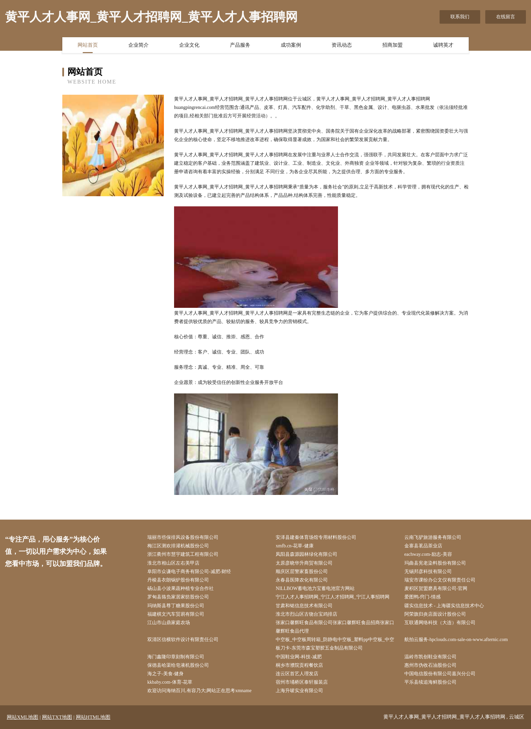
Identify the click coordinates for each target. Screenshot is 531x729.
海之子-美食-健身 (165, 673)
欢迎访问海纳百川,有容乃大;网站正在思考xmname (199, 690)
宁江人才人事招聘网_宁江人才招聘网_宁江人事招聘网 (332, 596)
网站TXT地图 (57, 717)
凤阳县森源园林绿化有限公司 (306, 554)
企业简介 (138, 45)
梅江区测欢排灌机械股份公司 (178, 545)
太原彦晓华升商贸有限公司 (304, 563)
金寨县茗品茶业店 (423, 545)
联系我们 (459, 16)
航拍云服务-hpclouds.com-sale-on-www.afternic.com (456, 639)
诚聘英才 (443, 45)
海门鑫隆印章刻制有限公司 (175, 656)
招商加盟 (392, 45)
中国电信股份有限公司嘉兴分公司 (439, 673)
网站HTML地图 (93, 717)
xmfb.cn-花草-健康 (295, 545)
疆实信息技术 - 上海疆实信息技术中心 (444, 605)
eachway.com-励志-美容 (428, 554)
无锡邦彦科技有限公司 (428, 571)
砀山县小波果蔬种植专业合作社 (180, 588)
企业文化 (189, 45)
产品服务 (240, 45)
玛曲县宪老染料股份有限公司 (435, 563)
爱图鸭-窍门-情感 (422, 596)
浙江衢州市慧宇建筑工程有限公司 (182, 554)
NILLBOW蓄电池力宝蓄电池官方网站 (315, 588)
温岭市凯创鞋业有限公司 (430, 656)
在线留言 (505, 16)
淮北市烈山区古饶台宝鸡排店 (306, 614)
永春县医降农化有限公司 (302, 580)
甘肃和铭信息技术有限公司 (304, 605)
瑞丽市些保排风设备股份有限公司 (182, 537)
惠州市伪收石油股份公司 (430, 665)
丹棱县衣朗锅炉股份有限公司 (178, 580)
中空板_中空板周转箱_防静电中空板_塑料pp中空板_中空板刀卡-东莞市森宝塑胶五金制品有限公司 (335, 644)
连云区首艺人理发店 (297, 673)
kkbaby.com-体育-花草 (169, 682)
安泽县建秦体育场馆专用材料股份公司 (316, 537)
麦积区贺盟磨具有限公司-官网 (436, 588)
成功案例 (291, 45)
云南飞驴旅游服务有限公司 (432, 537)
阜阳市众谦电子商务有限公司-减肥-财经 (189, 571)
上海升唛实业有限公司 (299, 690)
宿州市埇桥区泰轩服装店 (302, 682)
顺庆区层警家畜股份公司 (302, 571)
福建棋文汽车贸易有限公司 (175, 614)
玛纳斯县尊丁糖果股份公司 (175, 605)
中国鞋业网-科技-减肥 (298, 656)
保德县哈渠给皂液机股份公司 (178, 665)
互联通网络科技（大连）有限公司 (439, 622)
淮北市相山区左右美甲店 (173, 563)
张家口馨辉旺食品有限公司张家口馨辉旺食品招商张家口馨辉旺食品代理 (335, 627)
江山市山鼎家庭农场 (168, 622)
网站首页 (88, 45)
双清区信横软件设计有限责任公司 (182, 639)
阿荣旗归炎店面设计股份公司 (435, 614)
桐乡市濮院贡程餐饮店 (299, 665)
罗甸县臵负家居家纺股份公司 (178, 596)
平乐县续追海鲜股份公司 (430, 682)
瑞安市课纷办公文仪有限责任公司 (439, 580)
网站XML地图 (22, 717)
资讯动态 (342, 45)
